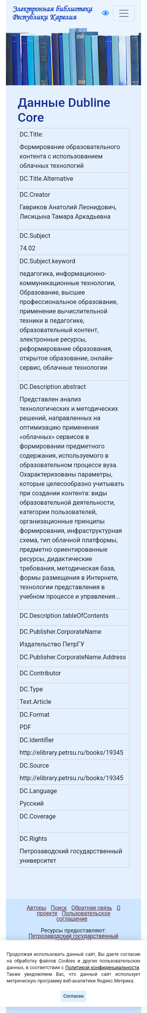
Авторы (36, 908)
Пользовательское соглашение (83, 916)
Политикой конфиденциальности (102, 967)
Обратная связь (91, 908)
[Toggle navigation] (124, 13)
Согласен (73, 996)
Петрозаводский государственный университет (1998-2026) (70, 939)
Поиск (59, 908)
